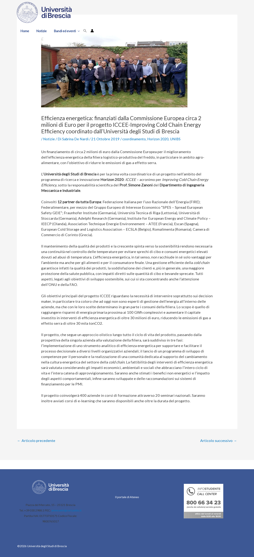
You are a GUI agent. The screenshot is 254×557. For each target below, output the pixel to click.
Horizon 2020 (163, 139)
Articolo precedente (36, 440)
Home (24, 31)
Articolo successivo (218, 440)
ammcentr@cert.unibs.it (66, 510)
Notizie (40, 31)
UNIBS (182, 139)
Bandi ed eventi (65, 31)
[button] (76, 31)
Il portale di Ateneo (127, 497)
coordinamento (137, 139)
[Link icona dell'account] (90, 30)
